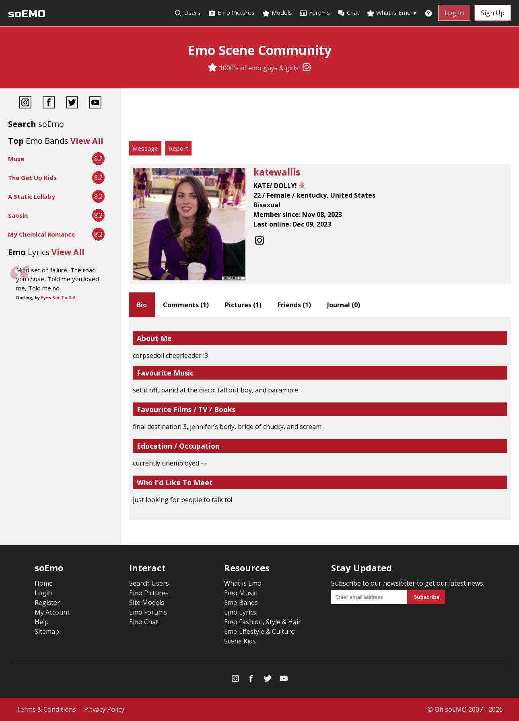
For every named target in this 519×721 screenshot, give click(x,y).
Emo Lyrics (240, 612)
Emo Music (240, 592)
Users (187, 12)
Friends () (294, 304)
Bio (142, 304)
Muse (16, 159)
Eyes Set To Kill (58, 297)
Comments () (186, 304)
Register (47, 602)
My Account (52, 612)
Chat (348, 12)
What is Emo (392, 12)
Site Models (146, 602)
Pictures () (243, 304)
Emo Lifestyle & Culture (259, 631)
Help (42, 621)
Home (44, 583)
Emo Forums (148, 612)
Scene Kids (240, 641)
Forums (314, 12)
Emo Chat (143, 621)
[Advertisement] (320, 116)
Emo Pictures (231, 12)
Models (277, 12)
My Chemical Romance (41, 234)
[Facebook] (49, 103)
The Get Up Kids (32, 178)
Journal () (343, 304)
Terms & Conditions (46, 709)
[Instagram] (306, 67)
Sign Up (493, 12)
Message (145, 148)
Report (178, 148)
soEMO (26, 14)
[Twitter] (72, 103)
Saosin (18, 215)
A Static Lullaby (31, 196)
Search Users (149, 583)
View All (86, 140)
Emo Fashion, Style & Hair (262, 621)
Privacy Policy (104, 709)
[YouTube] (95, 103)
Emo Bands (241, 602)
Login (43, 592)
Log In (454, 12)
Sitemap (47, 631)
